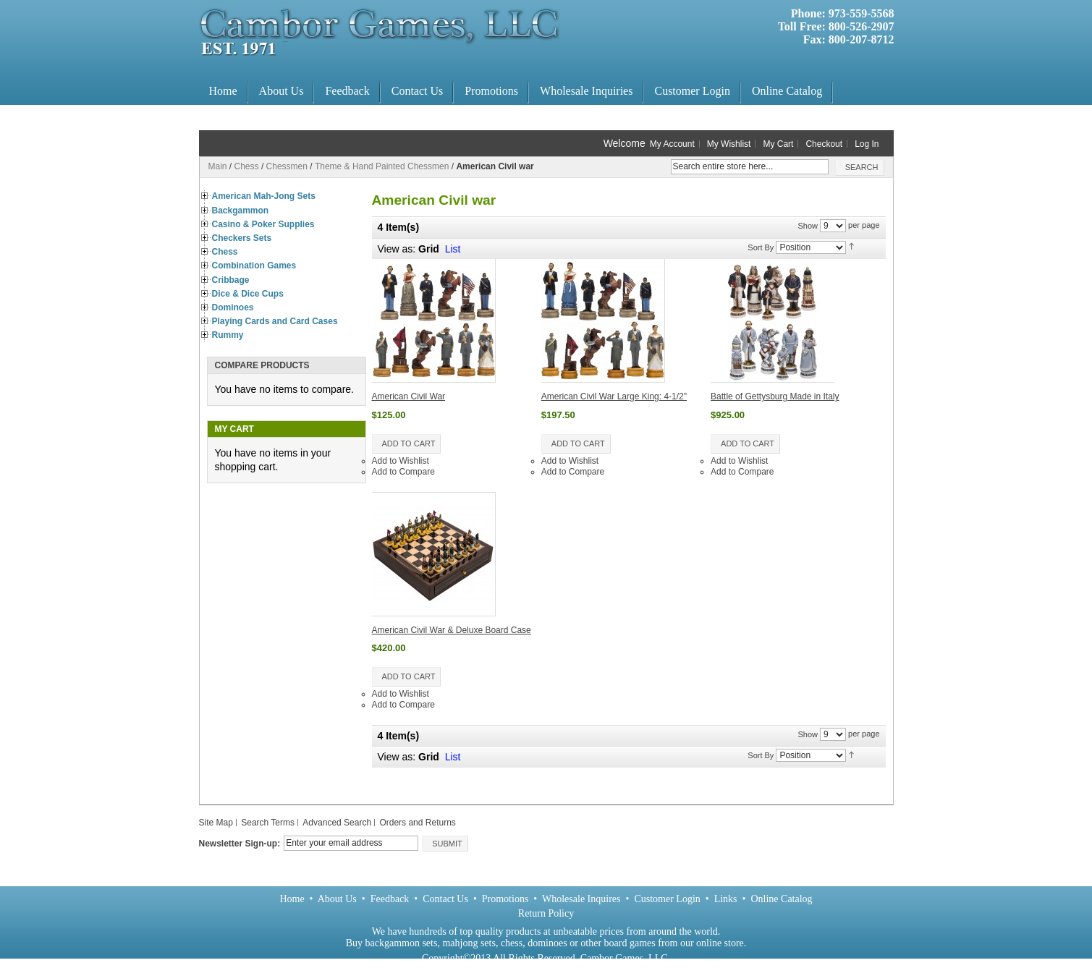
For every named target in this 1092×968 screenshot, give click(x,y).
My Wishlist (729, 144)
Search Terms (268, 823)
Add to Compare (403, 472)
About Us (281, 91)
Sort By (761, 246)
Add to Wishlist (400, 461)
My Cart (778, 144)
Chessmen (287, 166)
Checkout (823, 144)
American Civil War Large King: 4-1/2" (614, 396)
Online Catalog (787, 91)
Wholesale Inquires (581, 898)
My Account (672, 144)
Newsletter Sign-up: (240, 843)
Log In (867, 144)
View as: (397, 757)
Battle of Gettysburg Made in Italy (775, 396)
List (453, 249)
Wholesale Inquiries (586, 91)
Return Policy (546, 913)
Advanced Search (336, 823)
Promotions (491, 91)
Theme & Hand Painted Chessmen (382, 166)
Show (807, 225)
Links (725, 898)
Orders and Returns (417, 823)
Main (217, 166)
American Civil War (409, 396)
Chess (246, 166)
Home (223, 91)
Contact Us (417, 91)
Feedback (347, 91)
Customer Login (691, 91)
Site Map (216, 823)
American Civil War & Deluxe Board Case (451, 630)
